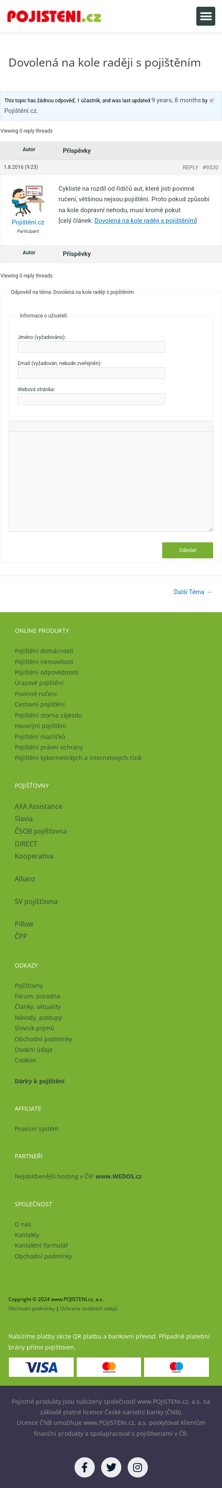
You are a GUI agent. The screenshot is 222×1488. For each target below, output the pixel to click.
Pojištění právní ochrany (49, 747)
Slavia (24, 818)
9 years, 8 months (176, 100)
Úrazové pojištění (39, 683)
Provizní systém (37, 1129)
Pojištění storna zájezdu (48, 715)
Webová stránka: (36, 389)
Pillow (24, 923)
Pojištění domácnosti (44, 651)
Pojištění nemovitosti (44, 662)
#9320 (210, 167)
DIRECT (26, 843)
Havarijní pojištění (40, 726)
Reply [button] (190, 167)
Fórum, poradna (37, 996)
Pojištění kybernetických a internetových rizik (78, 758)
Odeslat (187, 550)
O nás (23, 1224)
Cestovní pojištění (40, 704)
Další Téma (193, 592)
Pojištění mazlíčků (40, 737)
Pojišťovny (29, 985)
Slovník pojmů (34, 1028)
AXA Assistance (39, 806)
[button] (206, 16)
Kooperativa (34, 856)
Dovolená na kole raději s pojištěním (144, 220)
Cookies (25, 1060)
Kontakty (27, 1235)
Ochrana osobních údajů (88, 1308)
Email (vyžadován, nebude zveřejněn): (60, 363)
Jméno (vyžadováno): (42, 337)
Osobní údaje (34, 1049)
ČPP (21, 936)
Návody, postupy (38, 1017)
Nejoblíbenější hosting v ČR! (78, 1176)
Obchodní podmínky (43, 1039)
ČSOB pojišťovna (41, 831)
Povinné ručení (36, 694)
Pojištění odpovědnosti (47, 672)
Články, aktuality (38, 1007)
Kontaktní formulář (41, 1245)
